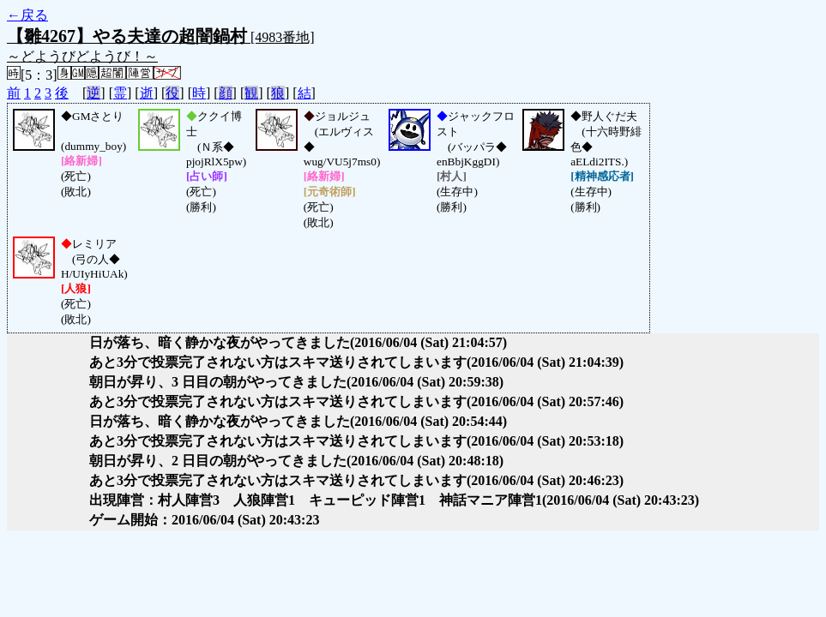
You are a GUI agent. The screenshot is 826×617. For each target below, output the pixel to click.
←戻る (27, 15)
